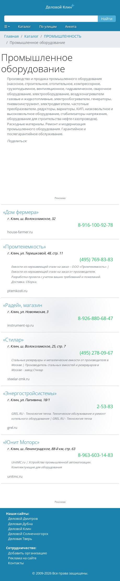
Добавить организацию (27, 553)
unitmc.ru (14, 476)
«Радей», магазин (22, 305)
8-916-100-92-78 (95, 225)
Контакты (16, 563)
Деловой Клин (19, 528)
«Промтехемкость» (24, 246)
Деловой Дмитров (23, 518)
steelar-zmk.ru (18, 379)
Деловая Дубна (20, 523)
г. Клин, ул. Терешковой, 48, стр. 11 (35, 253)
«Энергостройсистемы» (29, 393)
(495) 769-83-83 (96, 259)
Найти (106, 18)
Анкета (70, 26)
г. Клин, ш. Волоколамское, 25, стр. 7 (36, 346)
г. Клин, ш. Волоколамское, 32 (31, 218)
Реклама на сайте (22, 558)
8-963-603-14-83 (95, 455)
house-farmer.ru (20, 232)
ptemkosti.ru (17, 290)
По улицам (48, 26)
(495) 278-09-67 (96, 353)
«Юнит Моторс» (21, 442)
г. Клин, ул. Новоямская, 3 (27, 311)
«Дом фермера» (20, 211)
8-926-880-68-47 (95, 318)
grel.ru (12, 427)
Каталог (24, 26)
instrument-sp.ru (20, 325)
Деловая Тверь (20, 538)
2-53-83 (105, 406)
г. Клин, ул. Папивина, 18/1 (28, 399)
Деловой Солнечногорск (28, 533)
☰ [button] (5, 26)
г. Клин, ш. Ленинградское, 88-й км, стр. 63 (41, 448)
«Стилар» (13, 339)
